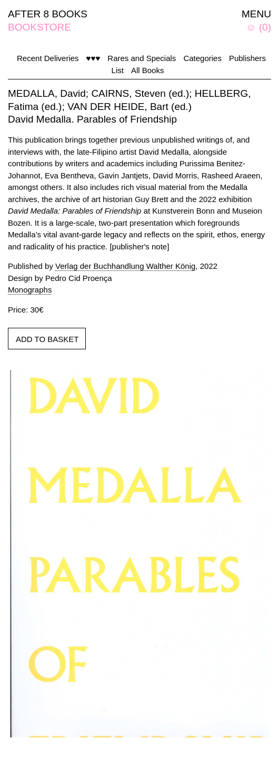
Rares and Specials (141, 58)
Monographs (30, 289)
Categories (202, 58)
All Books (147, 70)
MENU (256, 13)
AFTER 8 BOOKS (47, 13)
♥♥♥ (93, 58)
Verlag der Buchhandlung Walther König (125, 265)
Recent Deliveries (48, 58)
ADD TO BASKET (47, 339)
